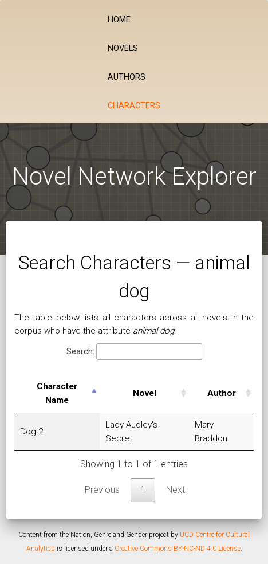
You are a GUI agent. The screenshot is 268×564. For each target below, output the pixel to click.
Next (175, 489)
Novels (123, 48)
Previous (102, 489)
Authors (126, 77)
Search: (134, 351)
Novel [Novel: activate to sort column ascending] (144, 393)
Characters (134, 106)
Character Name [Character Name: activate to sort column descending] (57, 393)
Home (119, 20)
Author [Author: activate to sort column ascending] (221, 393)
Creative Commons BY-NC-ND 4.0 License (178, 549)
